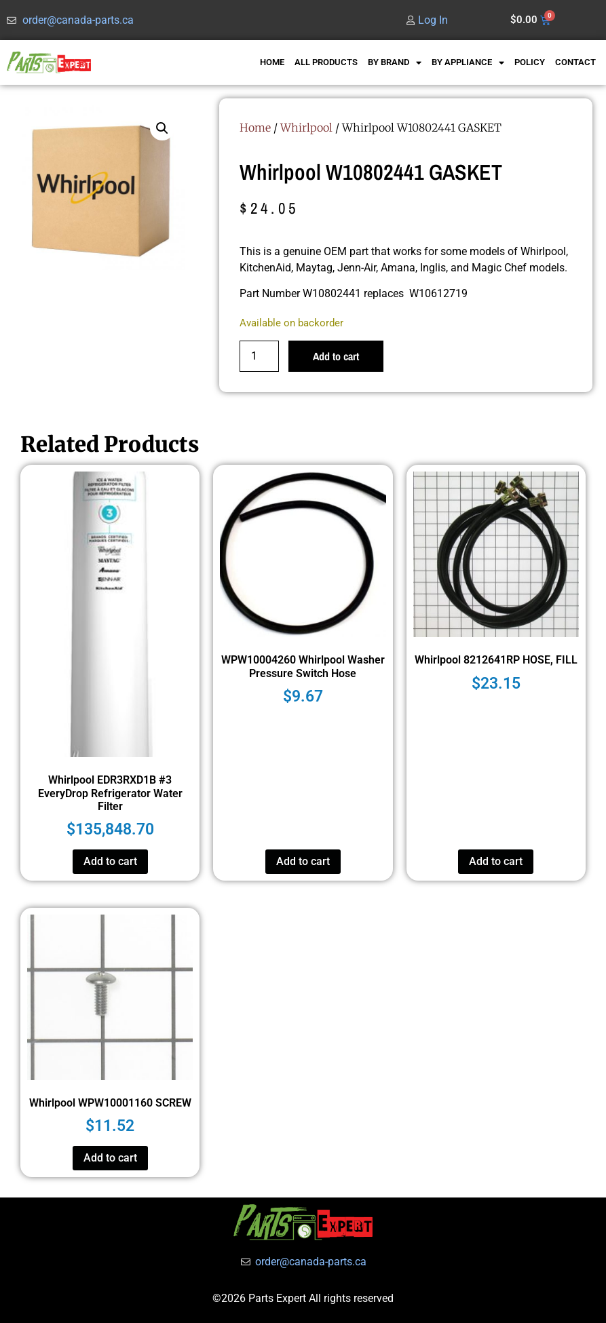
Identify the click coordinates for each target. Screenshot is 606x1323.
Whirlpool (306, 127)
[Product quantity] (259, 356)
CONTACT (575, 62)
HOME (272, 62)
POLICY (529, 62)
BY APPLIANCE (468, 63)
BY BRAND (394, 63)
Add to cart (336, 356)
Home (255, 127)
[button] (162, 128)
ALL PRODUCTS (326, 62)
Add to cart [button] (110, 861)
